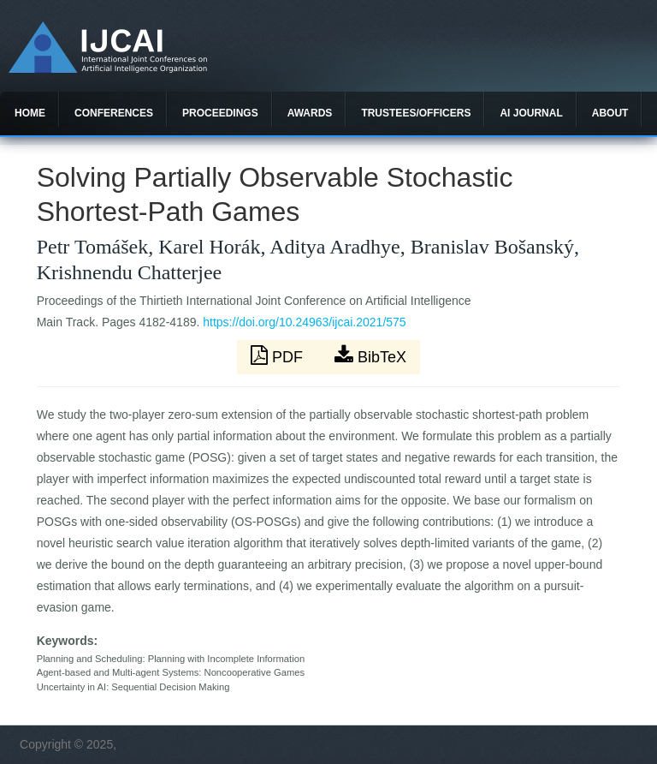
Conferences (113, 113)
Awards (310, 113)
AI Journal (531, 113)
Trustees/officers (416, 113)
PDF (279, 355)
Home (30, 113)
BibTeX (370, 355)
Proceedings (220, 113)
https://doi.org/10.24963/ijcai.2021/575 (304, 322)
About (610, 113)
